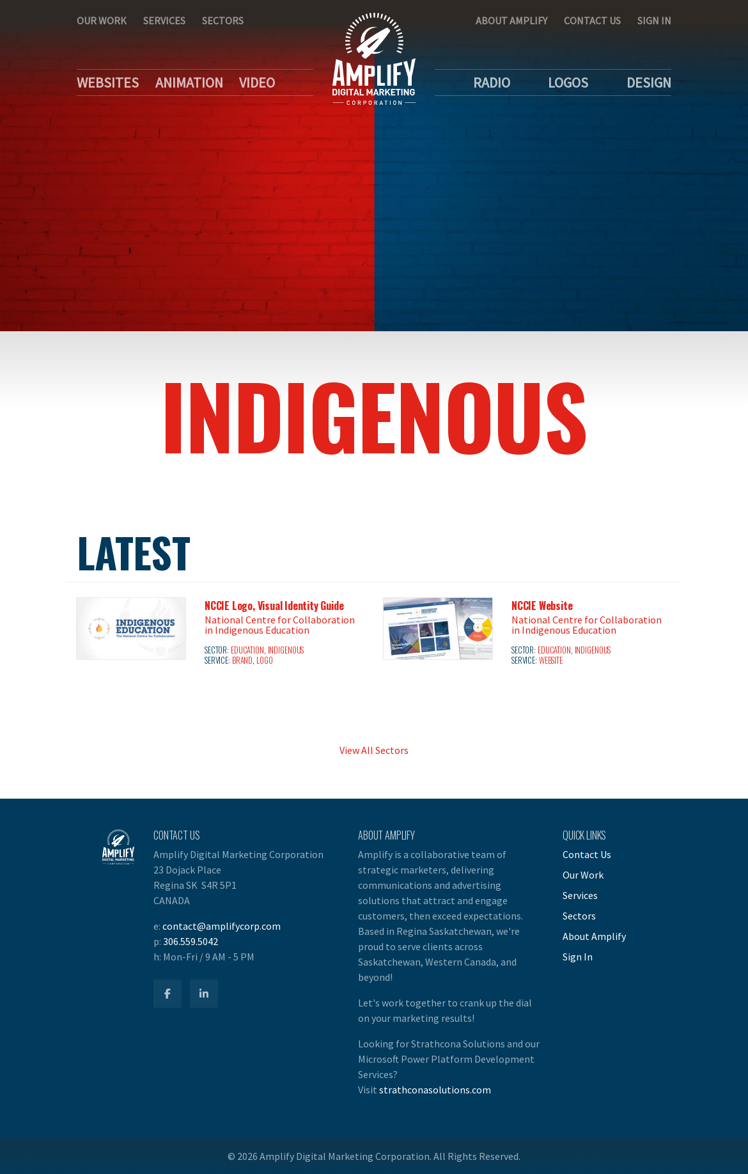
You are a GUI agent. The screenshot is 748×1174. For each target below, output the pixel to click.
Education (247, 650)
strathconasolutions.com (435, 1089)
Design (649, 82)
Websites (108, 82)
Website (551, 660)
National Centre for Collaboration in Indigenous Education (280, 624)
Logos (568, 82)
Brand (242, 660)
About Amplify (511, 20)
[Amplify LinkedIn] (204, 994)
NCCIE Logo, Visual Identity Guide (274, 605)
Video (257, 82)
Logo (264, 660)
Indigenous (286, 650)
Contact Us (592, 20)
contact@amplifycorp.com (221, 926)
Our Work (102, 20)
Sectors (223, 20)
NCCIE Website (541, 605)
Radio (491, 82)
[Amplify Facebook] (167, 994)
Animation (189, 82)
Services (164, 20)
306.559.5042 (190, 941)
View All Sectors (374, 750)
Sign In (654, 20)
